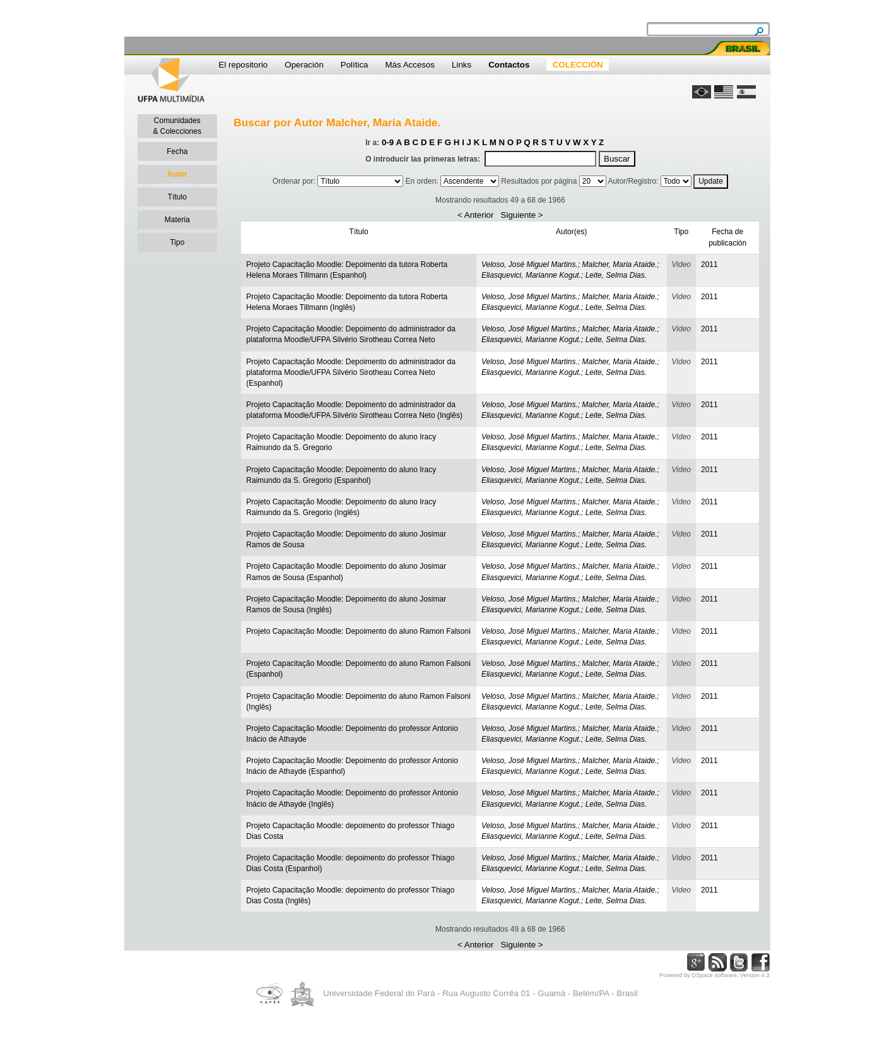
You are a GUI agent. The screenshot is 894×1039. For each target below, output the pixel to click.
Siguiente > (522, 215)
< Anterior (475, 215)
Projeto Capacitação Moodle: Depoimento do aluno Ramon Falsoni (358, 631)
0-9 (388, 142)
